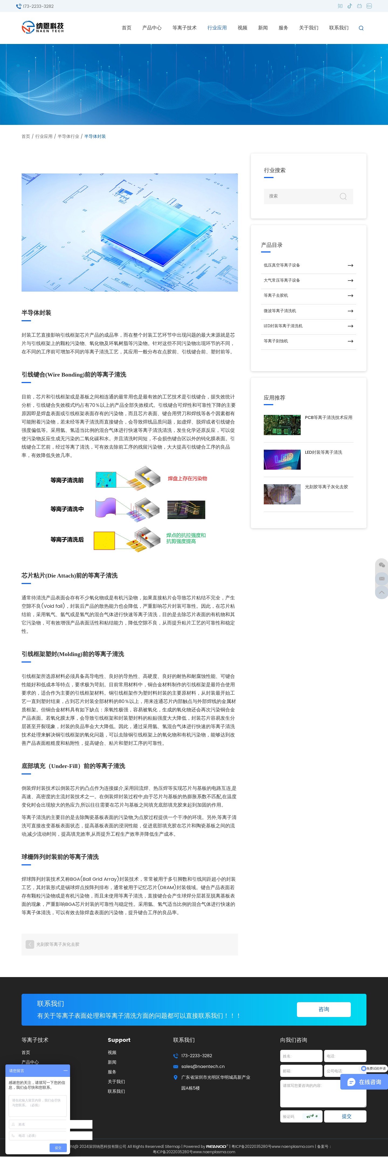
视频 (242, 27)
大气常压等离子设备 (282, 281)
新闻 (263, 27)
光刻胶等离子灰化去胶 (57, 944)
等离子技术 (184, 27)
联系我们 (339, 27)
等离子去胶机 (276, 296)
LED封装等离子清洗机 (283, 327)
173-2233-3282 (38, 6)
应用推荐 (274, 399)
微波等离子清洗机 (280, 311)
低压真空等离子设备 (282, 265)
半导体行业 (68, 136)
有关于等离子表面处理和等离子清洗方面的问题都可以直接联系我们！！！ (144, 1015)
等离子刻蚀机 (276, 342)
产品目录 (272, 245)
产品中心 (152, 27)
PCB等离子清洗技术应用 (328, 419)
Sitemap (172, 1147)
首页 (126, 27)
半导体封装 (95, 136)
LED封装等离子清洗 (323, 454)
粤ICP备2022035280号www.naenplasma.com (272, 1147)
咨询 (323, 1009)
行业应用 (217, 27)
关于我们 (308, 27)
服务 (283, 27)
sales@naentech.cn (203, 1067)
